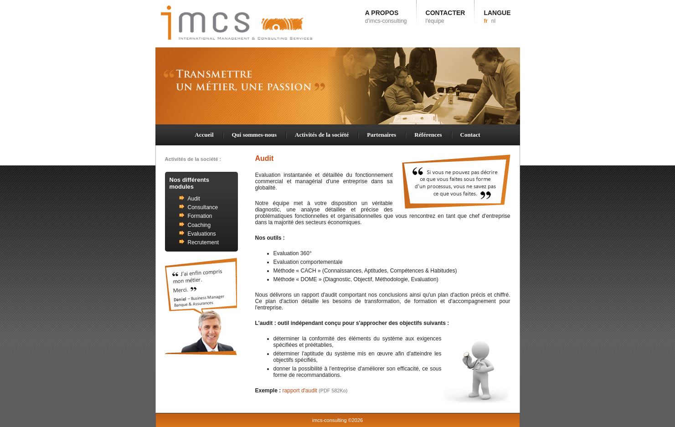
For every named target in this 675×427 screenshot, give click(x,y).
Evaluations (202, 234)
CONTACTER (445, 16)
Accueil (204, 134)
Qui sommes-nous (254, 134)
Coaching (199, 225)
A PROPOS (386, 16)
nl (493, 21)
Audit (194, 198)
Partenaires (381, 134)
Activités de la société (322, 134)
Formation (200, 216)
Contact (470, 134)
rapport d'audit (315, 390)
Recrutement (203, 242)
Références (428, 134)
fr (486, 21)
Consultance (203, 207)
